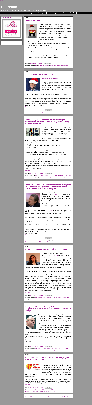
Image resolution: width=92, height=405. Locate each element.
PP (32, 299)
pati (38, 241)
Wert (48, 241)
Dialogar (45, 112)
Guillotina (62, 348)
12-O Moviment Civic (39, 389)
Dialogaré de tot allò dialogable (50, 78)
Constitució (49, 297)
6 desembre (47, 389)
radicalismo (60, 177)
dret (52, 297)
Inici (5, 13)
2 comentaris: (39, 63)
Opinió (50, 13)
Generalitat (57, 348)
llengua (26, 299)
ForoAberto (49, 210)
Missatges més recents (30, 396)
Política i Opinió (40, 13)
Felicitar (58, 65)
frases (61, 65)
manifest (41, 391)
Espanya (49, 112)
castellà (36, 240)
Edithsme (9, 7)
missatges (27, 66)
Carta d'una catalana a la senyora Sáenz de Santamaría (46, 249)
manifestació (46, 391)
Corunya (47, 240)
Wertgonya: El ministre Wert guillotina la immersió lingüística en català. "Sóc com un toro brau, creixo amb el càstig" (48, 309)
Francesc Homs (54, 112)
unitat (54, 391)
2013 (36, 65)
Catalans (37, 112)
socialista (44, 241)
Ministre (39, 350)
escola (51, 240)
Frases (11, 13)
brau (36, 348)
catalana (40, 297)
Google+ (1, 0)
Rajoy (62, 112)
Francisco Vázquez (62, 240)
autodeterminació (43, 175)
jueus (31, 241)
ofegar (37, 177)
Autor (79, 13)
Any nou (44, 65)
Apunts (57, 13)
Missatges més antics (66, 396)
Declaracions (60, 175)
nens (36, 241)
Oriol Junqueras (42, 177)
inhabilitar (33, 177)
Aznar (48, 175)
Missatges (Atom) (51, 401)
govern (29, 177)
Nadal (31, 66)
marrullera (35, 350)
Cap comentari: (40, 110)
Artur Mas (37, 175)
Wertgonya (54, 350)
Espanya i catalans (35, 391)
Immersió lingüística (61, 297)
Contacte (86, 13)
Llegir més (27, 59)
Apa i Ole (51, 389)
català (55, 65)
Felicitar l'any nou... (33, 20)
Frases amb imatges (27, 13)
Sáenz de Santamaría (38, 299)
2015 (41, 65)
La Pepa (67, 297)
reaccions (67, 177)
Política (59, 112)
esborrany (53, 348)
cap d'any (52, 65)
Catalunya (41, 112)
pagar (43, 350)
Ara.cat (57, 194)
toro (49, 350)
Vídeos (17, 13)
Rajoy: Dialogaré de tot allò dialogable (40, 74)
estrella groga (55, 240)
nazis (34, 241)
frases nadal (65, 65)
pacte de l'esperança (50, 177)
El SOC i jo (72, 13)
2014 (39, 65)
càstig (42, 348)
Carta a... (64, 13)
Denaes (63, 389)
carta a (36, 297)
